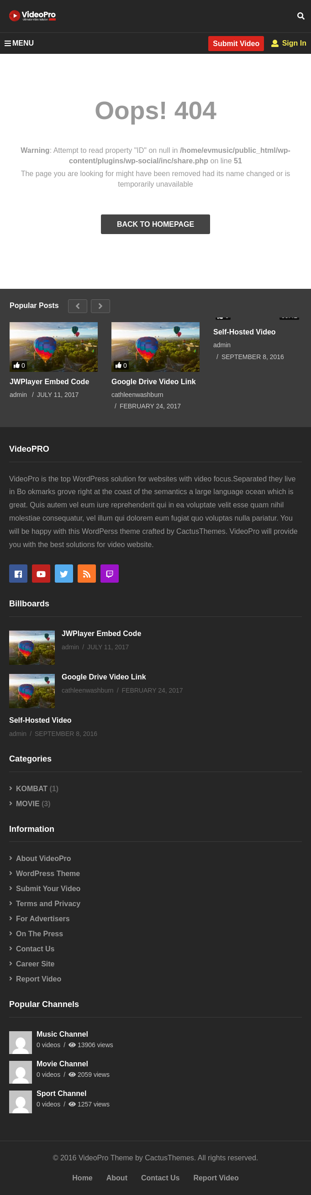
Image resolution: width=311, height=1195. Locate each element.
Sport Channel (61, 1093)
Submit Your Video (48, 888)
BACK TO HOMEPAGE (155, 224)
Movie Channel (62, 1064)
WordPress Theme (48, 873)
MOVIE (28, 804)
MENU (19, 43)
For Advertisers (43, 919)
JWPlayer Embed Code (49, 382)
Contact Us (35, 949)
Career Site (35, 964)
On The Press (39, 934)
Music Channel (62, 1034)
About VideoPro (43, 858)
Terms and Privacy (48, 904)
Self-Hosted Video (244, 332)
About (116, 1178)
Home (82, 1178)
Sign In (288, 43)
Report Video (38, 979)
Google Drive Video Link (153, 382)
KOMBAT (31, 789)
